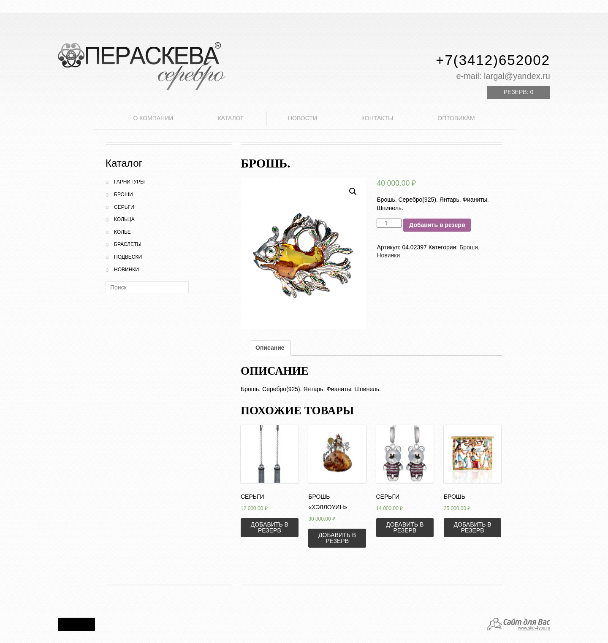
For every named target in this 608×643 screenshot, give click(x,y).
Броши (123, 194)
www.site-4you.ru (534, 628)
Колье (122, 232)
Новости (302, 118)
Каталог (230, 118)
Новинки (126, 270)
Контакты (377, 118)
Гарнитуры (129, 182)
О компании (153, 118)
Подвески (128, 257)
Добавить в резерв (437, 225)
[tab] (270, 348)
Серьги (124, 207)
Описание (270, 347)
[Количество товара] (389, 223)
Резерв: (518, 92)
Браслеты (127, 244)
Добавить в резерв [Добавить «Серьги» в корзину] (269, 527)
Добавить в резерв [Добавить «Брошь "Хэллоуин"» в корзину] (337, 538)
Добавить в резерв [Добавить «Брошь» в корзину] (472, 527)
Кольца (124, 219)
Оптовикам (456, 118)
